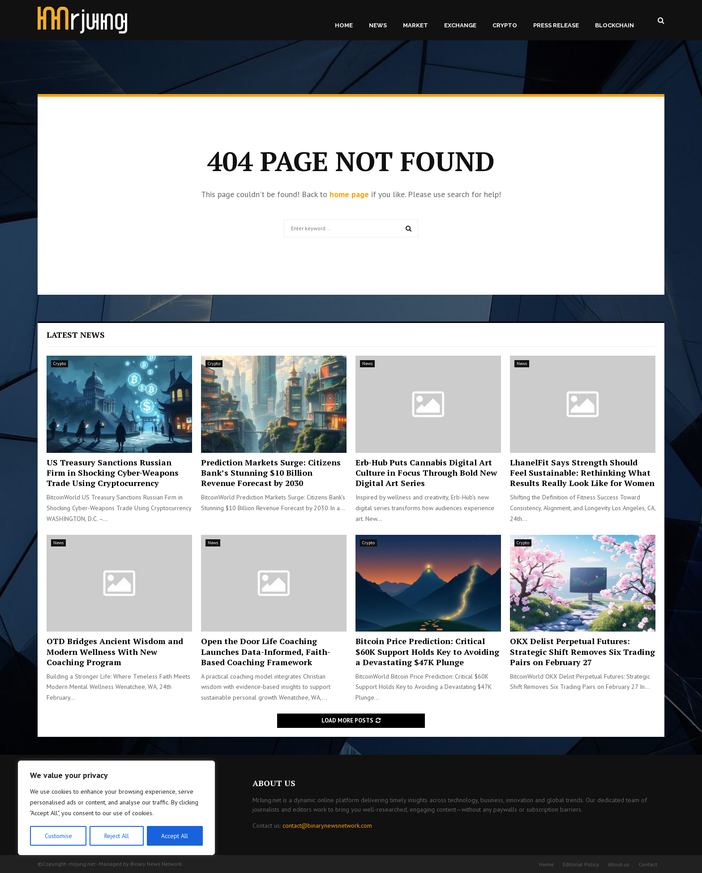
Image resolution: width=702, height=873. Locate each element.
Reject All (116, 836)
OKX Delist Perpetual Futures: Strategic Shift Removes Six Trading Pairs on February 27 (582, 651)
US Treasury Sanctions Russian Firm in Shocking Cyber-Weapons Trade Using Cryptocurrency (113, 473)
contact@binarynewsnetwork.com (327, 825)
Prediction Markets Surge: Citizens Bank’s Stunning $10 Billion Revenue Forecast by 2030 (271, 473)
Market (415, 25)
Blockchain (614, 25)
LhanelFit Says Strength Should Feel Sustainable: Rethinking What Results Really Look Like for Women (582, 473)
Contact (647, 864)
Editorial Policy (581, 864)
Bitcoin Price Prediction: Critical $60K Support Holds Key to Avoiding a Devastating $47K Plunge (427, 651)
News (378, 25)
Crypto (504, 25)
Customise (58, 836)
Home (344, 25)
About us (618, 864)
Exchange (460, 25)
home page (349, 194)
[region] (116, 808)
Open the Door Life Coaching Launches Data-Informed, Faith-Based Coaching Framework (265, 651)
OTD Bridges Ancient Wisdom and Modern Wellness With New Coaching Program (115, 651)
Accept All (175, 836)
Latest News (76, 334)
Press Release (556, 25)
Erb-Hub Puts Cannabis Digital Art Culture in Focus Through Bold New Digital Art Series (426, 473)
